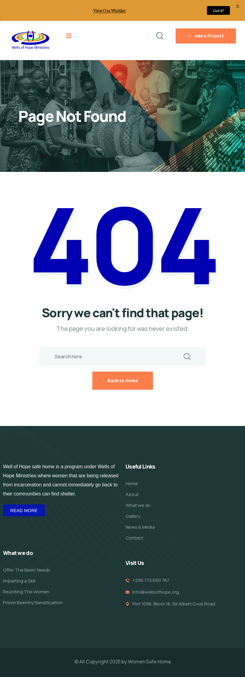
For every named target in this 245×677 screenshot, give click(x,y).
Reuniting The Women (26, 591)
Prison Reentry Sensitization (32, 602)
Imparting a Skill (19, 581)
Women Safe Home (149, 661)
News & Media (140, 527)
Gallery (133, 516)
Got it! (218, 10)
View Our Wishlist (109, 10)
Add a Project (206, 36)
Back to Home (122, 380)
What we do (138, 505)
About (132, 494)
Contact (134, 538)
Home (132, 483)
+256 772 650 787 (150, 580)
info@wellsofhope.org (155, 592)
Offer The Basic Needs (26, 570)
